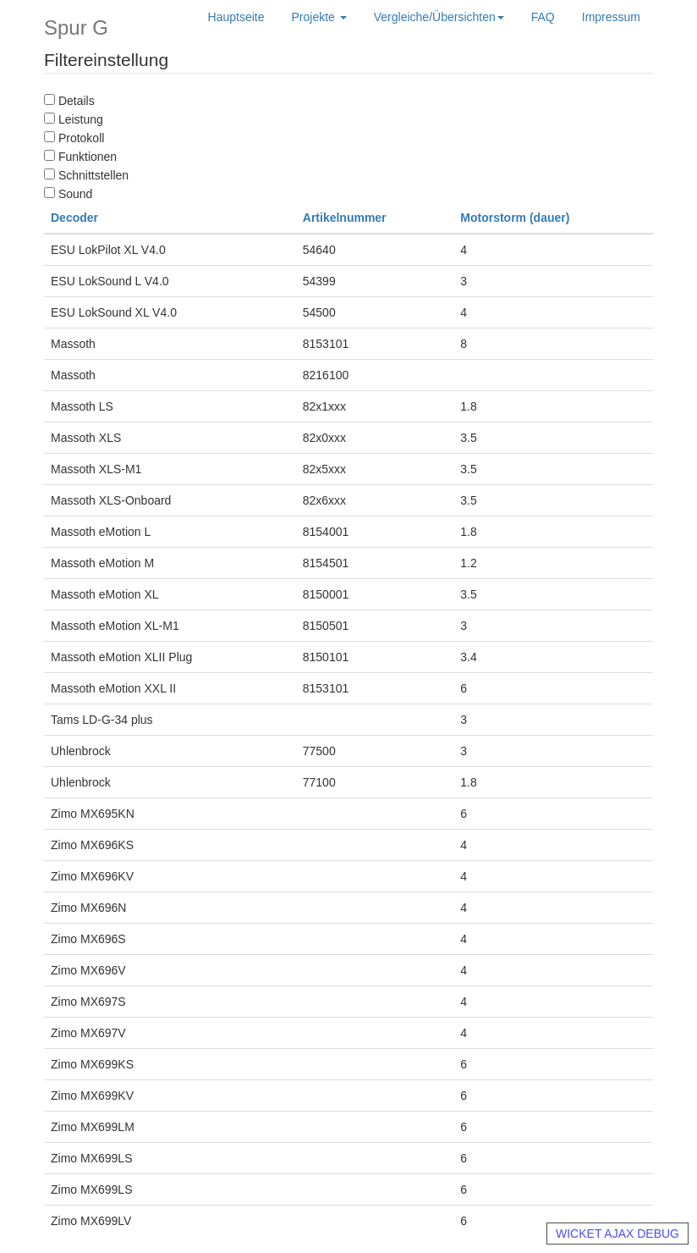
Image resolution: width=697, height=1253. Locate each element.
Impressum (611, 17)
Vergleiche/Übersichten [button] (439, 17)
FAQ (543, 17)
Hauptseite (236, 17)
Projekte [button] (319, 17)
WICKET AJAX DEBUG (617, 1233)
